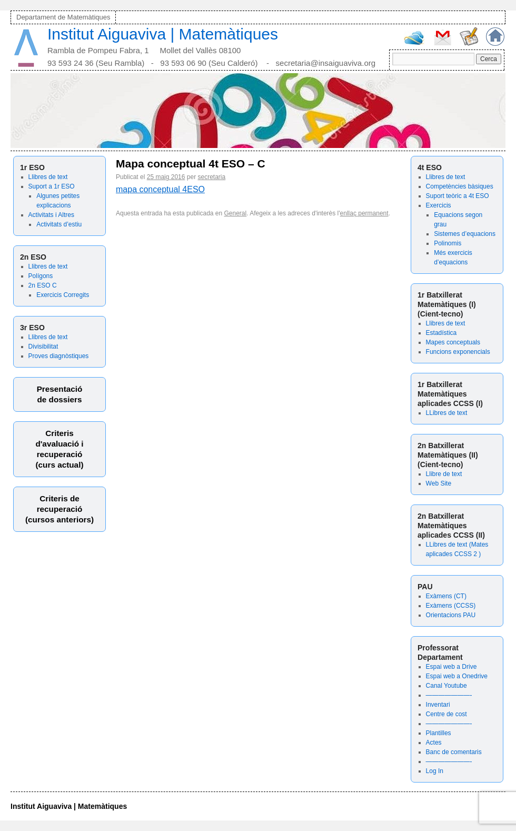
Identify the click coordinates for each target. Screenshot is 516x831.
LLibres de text (447, 413)
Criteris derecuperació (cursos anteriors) (59, 509)
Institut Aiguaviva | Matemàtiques (162, 34)
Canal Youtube (446, 685)
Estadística (441, 333)
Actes (434, 742)
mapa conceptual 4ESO (160, 189)
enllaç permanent (364, 213)
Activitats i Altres (51, 215)
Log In (434, 771)
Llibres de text (48, 177)
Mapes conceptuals (453, 342)
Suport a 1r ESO (51, 186)
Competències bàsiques (459, 186)
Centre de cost (446, 714)
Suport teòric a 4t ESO (457, 196)
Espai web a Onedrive (457, 676)
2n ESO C (42, 285)
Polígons (40, 276)
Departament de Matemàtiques (63, 17)
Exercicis (438, 205)
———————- (449, 695)
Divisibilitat (43, 346)
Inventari (438, 704)
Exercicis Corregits (62, 295)
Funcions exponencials (458, 351)
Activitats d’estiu (59, 224)
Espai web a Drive (451, 666)
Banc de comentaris (454, 752)
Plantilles (438, 733)
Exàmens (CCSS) (451, 605)
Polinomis (447, 243)
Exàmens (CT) (446, 596)
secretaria (211, 177)
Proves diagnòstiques (58, 356)
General (235, 213)
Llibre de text (444, 474)
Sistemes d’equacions (464, 234)
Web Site (438, 483)
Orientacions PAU (450, 615)
